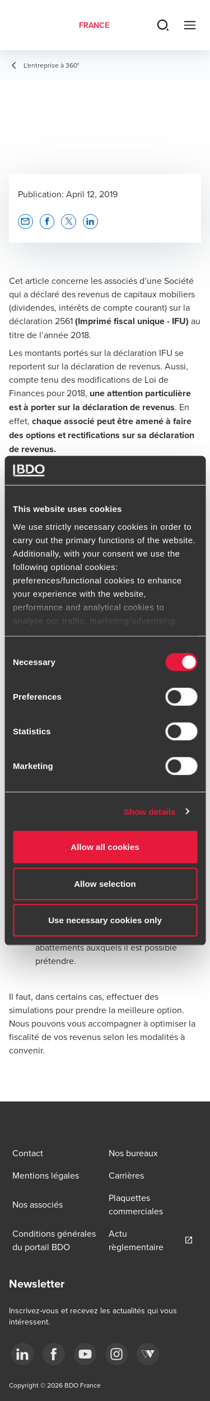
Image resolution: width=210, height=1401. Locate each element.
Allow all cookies (105, 847)
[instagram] (116, 1354)
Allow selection (105, 883)
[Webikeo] (147, 1354)
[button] (25, 221)
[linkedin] (22, 1354)
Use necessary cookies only (105, 920)
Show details (150, 811)
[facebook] (53, 1354)
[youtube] (85, 1354)
